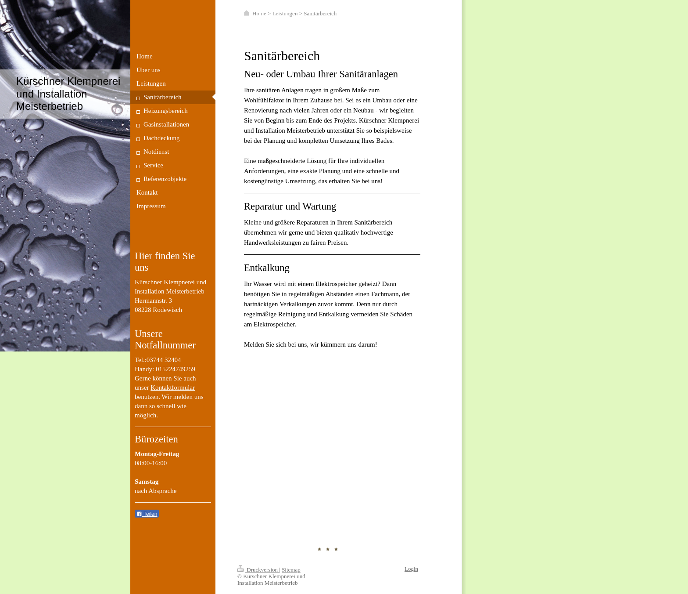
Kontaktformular (172, 387)
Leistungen (285, 13)
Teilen (146, 514)
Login (411, 568)
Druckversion (258, 569)
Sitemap (291, 569)
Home (259, 13)
